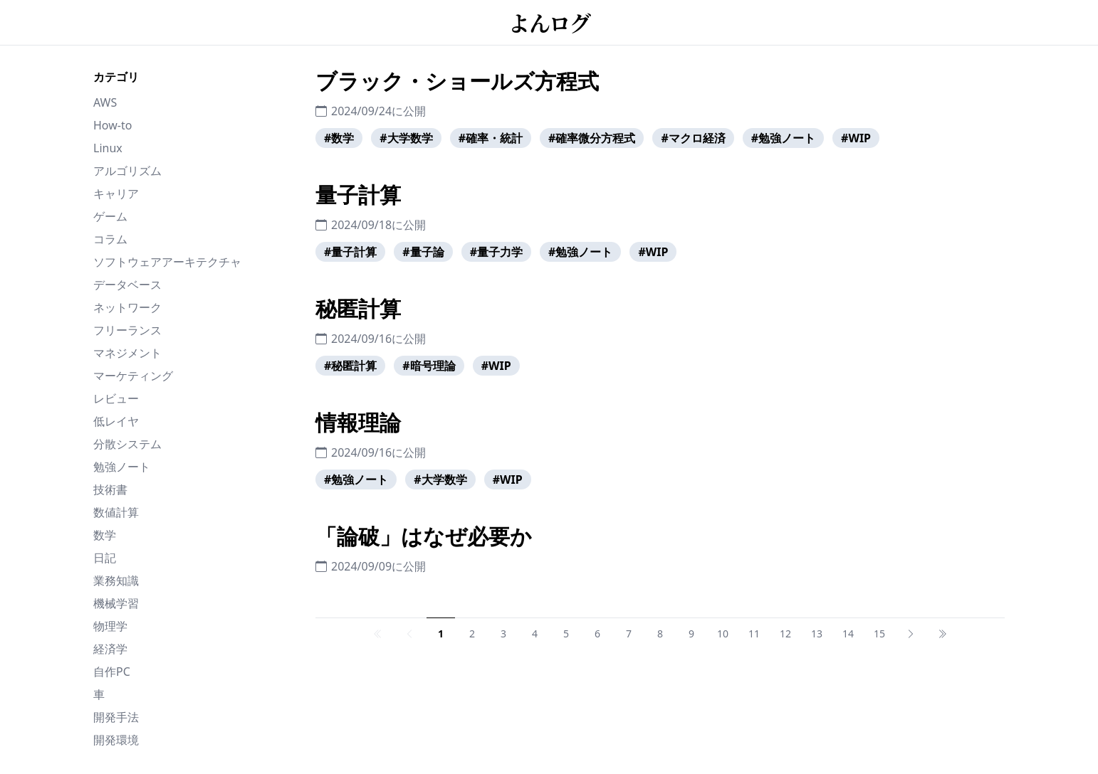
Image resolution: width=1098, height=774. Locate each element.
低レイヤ (116, 421)
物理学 (110, 626)
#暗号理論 (428, 365)
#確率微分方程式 (591, 138)
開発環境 (116, 740)
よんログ (549, 22)
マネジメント (127, 353)
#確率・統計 (491, 138)
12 (785, 633)
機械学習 (116, 603)
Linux (107, 148)
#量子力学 (496, 252)
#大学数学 (406, 138)
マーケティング (133, 375)
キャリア (116, 193)
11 (754, 633)
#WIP (856, 138)
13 (816, 633)
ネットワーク (127, 307)
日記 (104, 558)
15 (879, 633)
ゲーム (110, 216)
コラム (110, 239)
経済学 (110, 649)
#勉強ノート (783, 138)
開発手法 (116, 717)
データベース (127, 284)
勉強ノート (121, 467)
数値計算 (116, 512)
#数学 (339, 138)
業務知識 (116, 580)
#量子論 (423, 252)
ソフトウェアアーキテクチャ (167, 262)
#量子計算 (350, 252)
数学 (104, 535)
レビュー (116, 398)
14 (848, 633)
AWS (105, 102)
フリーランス (127, 330)
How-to (112, 125)
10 (722, 633)
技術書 (110, 489)
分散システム (127, 444)
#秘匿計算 (350, 365)
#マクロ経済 (693, 138)
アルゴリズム (127, 171)
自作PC (111, 671)
